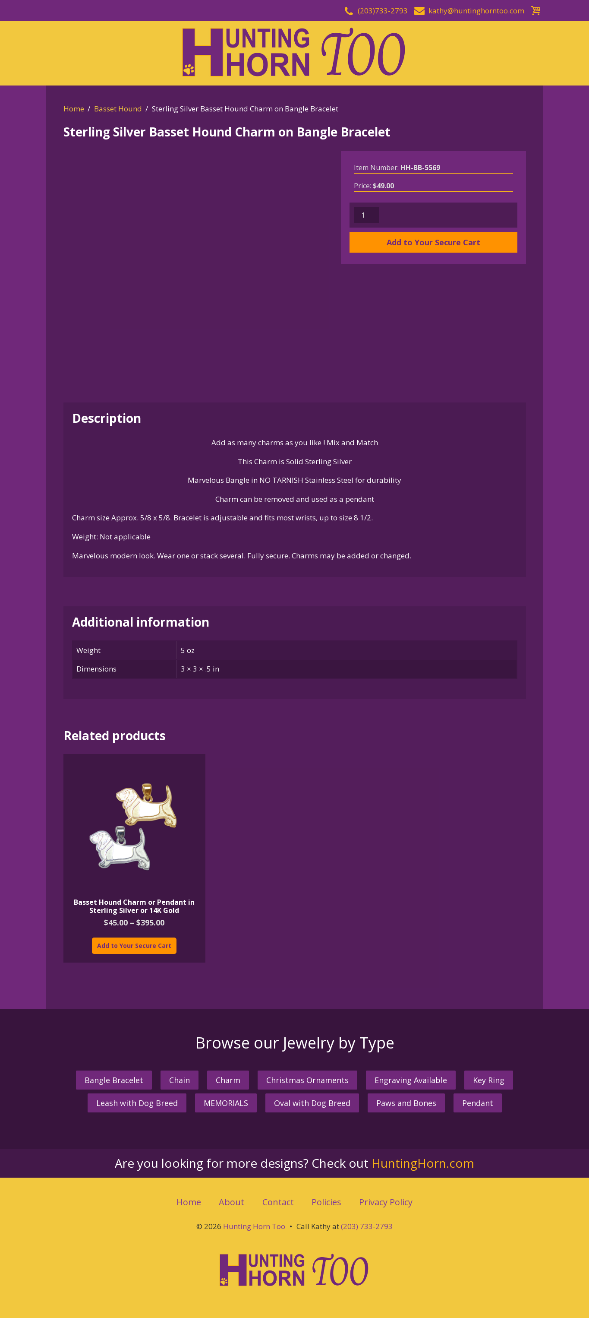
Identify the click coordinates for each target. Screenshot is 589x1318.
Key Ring (488, 1080)
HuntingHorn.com (423, 1163)
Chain (179, 1080)
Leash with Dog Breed (137, 1103)
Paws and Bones (406, 1103)
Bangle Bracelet (114, 1080)
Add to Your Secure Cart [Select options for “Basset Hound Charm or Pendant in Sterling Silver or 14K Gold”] (134, 945)
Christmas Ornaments (307, 1080)
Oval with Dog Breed (312, 1103)
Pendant (477, 1103)
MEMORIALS (226, 1103)
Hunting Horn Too (254, 1226)
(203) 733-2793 (367, 1226)
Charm (228, 1080)
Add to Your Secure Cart (433, 242)
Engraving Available (411, 1080)
